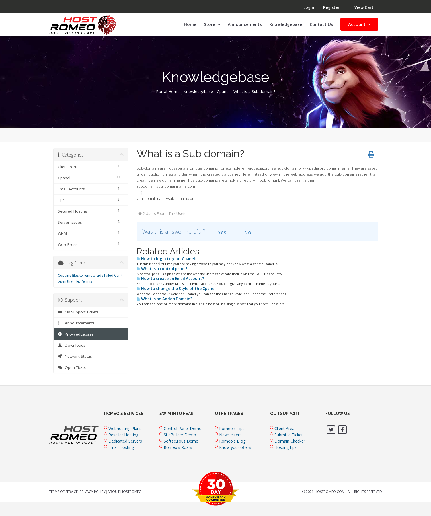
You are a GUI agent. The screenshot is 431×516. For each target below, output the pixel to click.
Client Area (284, 428)
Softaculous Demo (181, 441)
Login (308, 7)
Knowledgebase (285, 24)
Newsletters (230, 434)
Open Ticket (72, 367)
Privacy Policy (93, 492)
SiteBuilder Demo (180, 434)
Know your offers (235, 447)
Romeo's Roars (178, 447)
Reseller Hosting (123, 434)
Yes (219, 232)
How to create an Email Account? (170, 278)
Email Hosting (121, 447)
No (244, 232)
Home (190, 24)
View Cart (363, 7)
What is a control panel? (162, 268)
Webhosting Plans (124, 428)
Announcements (245, 24)
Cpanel (223, 91)
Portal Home (168, 91)
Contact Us (321, 24)
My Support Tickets (78, 311)
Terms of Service (63, 492)
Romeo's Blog (232, 441)
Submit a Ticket (288, 434)
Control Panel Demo (183, 428)
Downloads (71, 345)
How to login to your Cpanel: (166, 258)
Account (359, 24)
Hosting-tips (285, 447)
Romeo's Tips (232, 428)
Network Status (75, 356)
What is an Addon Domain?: (165, 298)
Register (331, 7)
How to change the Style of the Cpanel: (176, 288)
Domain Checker (289, 441)
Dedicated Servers (125, 441)
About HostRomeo (125, 492)
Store (212, 24)
